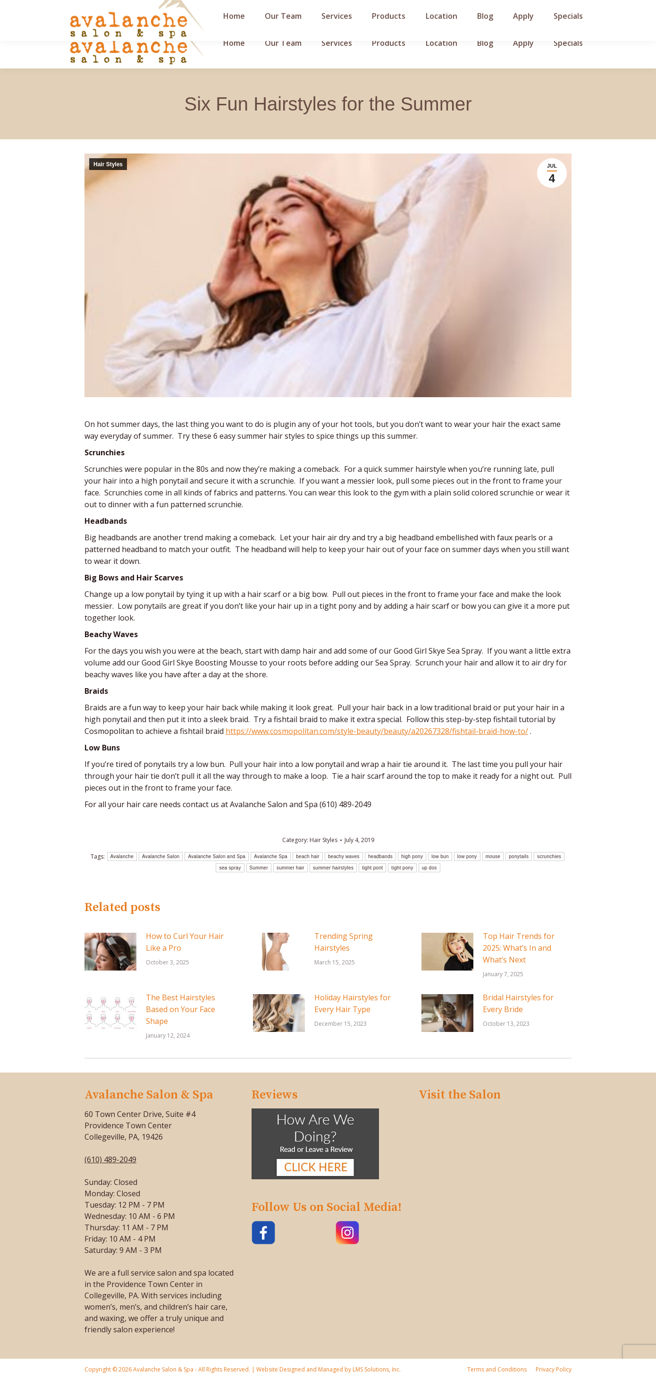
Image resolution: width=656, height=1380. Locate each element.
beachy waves (344, 856)
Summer (259, 867)
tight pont (372, 867)
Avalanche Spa (270, 856)
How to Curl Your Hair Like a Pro (185, 942)
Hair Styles (108, 164)
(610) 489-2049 (110, 1159)
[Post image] (110, 952)
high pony (412, 856)
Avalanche (122, 856)
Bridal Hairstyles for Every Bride (518, 1003)
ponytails (519, 856)
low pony (467, 856)
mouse (493, 856)
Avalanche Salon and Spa (216, 856)
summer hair (290, 867)
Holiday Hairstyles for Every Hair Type (352, 1003)
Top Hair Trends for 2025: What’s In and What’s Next (519, 948)
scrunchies (549, 856)
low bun (440, 856)
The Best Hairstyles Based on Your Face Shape (180, 1009)
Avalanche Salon (160, 856)
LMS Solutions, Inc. (376, 1369)
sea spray (230, 867)
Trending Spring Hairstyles (343, 942)
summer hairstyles (333, 867)
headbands (380, 856)
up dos (429, 867)
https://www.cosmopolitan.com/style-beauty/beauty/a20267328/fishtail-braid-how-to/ (377, 731)
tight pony (402, 867)
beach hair (308, 856)
